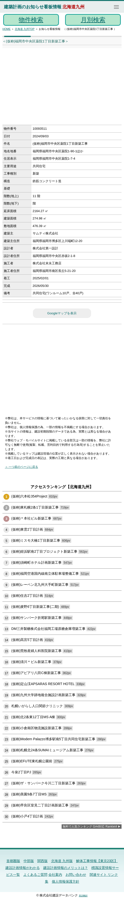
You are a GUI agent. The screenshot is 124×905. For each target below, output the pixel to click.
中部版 (29, 861)
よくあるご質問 (35, 875)
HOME (6, 28)
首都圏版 (13, 861)
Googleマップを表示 (62, 313)
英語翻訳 (83, 895)
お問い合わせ (76, 875)
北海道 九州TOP (24, 28)
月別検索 (93, 19)
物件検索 (31, 19)
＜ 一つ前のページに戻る (21, 467)
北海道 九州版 (62, 861)
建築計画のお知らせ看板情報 (32, 6)
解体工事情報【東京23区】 (97, 861)
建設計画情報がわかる (22, 868)
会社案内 (55, 875)
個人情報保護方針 (65, 881)
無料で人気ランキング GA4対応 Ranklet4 (90, 826)
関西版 (42, 861)
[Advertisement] (56, 88)
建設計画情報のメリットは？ (65, 868)
